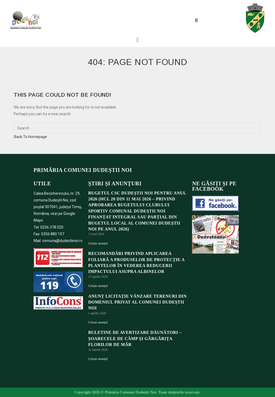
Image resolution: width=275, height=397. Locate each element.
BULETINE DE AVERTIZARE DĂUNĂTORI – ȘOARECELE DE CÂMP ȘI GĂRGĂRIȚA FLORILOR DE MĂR (135, 338)
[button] (196, 20)
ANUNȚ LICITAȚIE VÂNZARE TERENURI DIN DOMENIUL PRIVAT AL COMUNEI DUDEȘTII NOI (137, 302)
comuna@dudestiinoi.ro (62, 241)
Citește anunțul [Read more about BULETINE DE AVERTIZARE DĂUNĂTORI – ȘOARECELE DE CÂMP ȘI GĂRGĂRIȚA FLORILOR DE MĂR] (98, 359)
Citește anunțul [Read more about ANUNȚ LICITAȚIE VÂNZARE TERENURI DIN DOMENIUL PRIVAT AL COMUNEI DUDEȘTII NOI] (98, 322)
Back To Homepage (30, 137)
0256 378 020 (51, 227)
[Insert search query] (137, 128)
